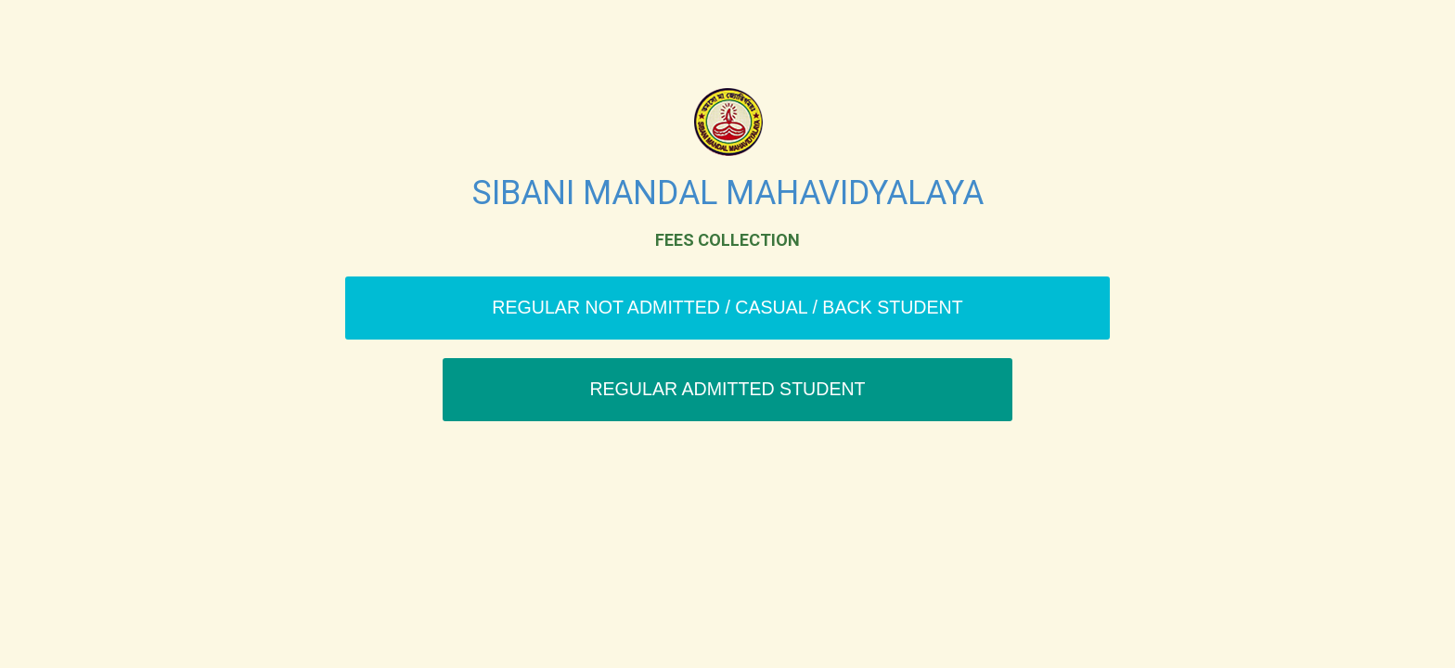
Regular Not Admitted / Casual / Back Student (727, 307)
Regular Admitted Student (727, 389)
